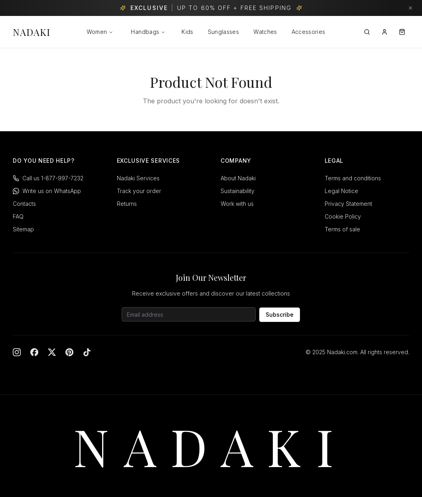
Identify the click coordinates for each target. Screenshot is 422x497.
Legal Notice (341, 190)
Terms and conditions (353, 178)
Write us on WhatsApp (47, 190)
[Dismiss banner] (410, 8)
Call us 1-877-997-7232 (48, 178)
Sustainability (237, 190)
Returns (127, 203)
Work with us (237, 203)
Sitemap (23, 229)
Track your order (139, 190)
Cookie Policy (343, 216)
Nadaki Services (138, 178)
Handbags (148, 31)
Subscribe (280, 314)
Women (97, 31)
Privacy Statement (348, 203)
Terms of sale (342, 229)
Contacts (24, 203)
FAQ (18, 216)
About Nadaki (238, 178)
